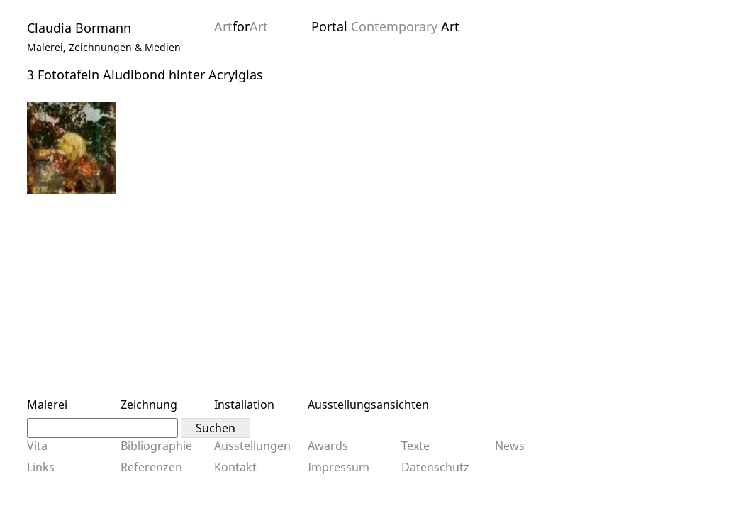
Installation (244, 404)
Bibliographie (156, 446)
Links (41, 467)
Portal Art (385, 26)
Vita (37, 446)
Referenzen (151, 467)
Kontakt (235, 467)
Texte (415, 446)
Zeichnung (149, 404)
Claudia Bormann (79, 27)
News (510, 446)
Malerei (47, 404)
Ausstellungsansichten (368, 404)
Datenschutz (435, 467)
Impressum (338, 467)
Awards (328, 446)
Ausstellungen (252, 446)
